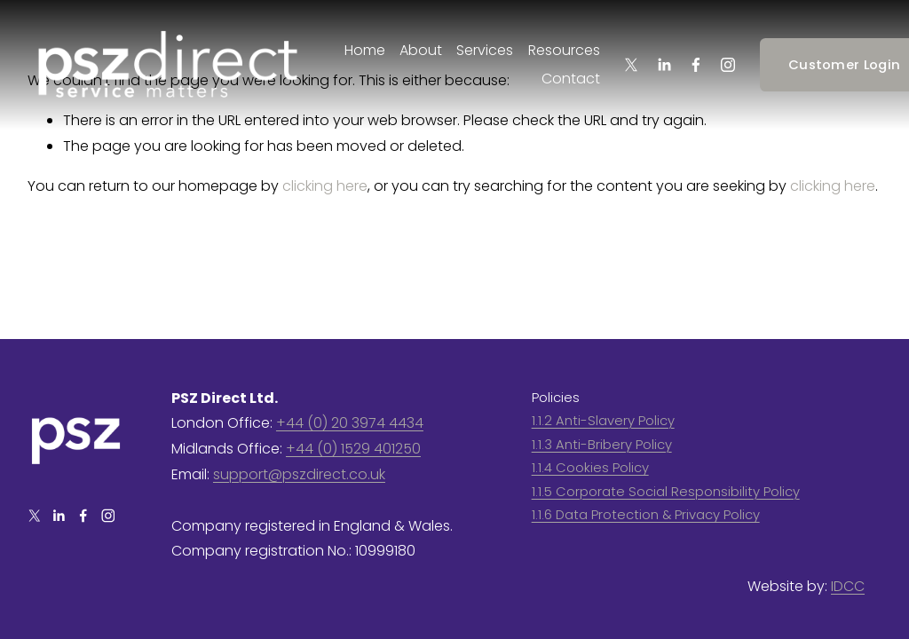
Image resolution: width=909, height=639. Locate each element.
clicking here (325, 186)
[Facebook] (696, 65)
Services (484, 50)
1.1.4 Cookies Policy (590, 467)
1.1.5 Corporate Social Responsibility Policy (666, 491)
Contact (570, 78)
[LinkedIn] (664, 65)
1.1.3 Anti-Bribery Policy (602, 444)
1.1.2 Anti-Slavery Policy (603, 420)
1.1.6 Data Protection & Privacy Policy (646, 514)
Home (364, 50)
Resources (564, 50)
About (420, 50)
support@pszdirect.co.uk (299, 474)
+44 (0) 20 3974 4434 (349, 423)
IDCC (848, 586)
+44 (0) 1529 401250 (353, 448)
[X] (631, 65)
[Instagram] (728, 65)
